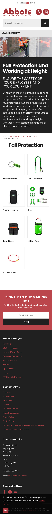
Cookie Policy (8, 421)
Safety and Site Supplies (19, 136)
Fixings (6, 373)
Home (5, 136)
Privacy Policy (8, 417)
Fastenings (7, 344)
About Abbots (8, 396)
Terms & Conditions (11, 413)
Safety (34, 136)
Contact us (7, 392)
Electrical (6, 364)
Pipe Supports (8, 369)
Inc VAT (20, 3)
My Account (7, 400)
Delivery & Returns (10, 409)
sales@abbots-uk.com (17, 476)
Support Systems (10, 360)
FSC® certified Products (12, 377)
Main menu (11, 33)
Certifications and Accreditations (16, 429)
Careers (6, 404)
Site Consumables (10, 348)
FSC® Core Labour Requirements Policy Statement (23, 425)
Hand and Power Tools (12, 352)
